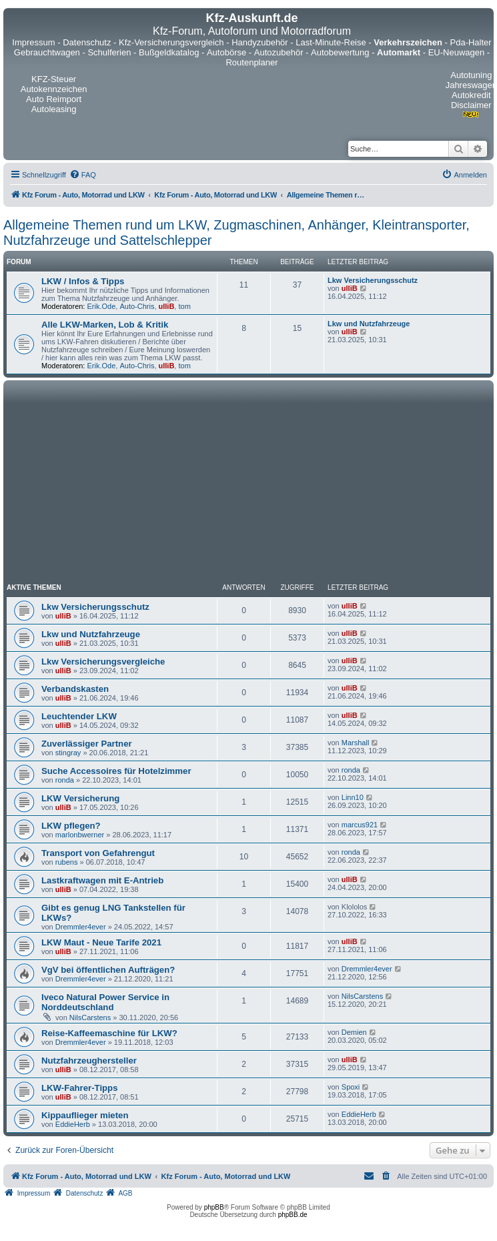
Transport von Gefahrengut (98, 853)
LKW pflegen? (71, 826)
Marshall (356, 743)
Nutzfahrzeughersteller (89, 1061)
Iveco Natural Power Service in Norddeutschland (105, 1002)
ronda (64, 780)
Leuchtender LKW (79, 716)
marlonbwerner (79, 835)
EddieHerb (72, 1124)
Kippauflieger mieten (84, 1115)
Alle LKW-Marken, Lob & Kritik (104, 325)
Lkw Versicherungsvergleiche (103, 662)
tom (184, 306)
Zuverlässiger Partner (86, 744)
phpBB (214, 1207)
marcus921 (360, 825)
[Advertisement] (248, 483)
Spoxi (351, 1087)
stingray (68, 753)
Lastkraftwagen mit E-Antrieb (102, 880)
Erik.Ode (101, 306)
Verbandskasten (75, 689)
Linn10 (353, 797)
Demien (354, 1032)
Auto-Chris (136, 306)
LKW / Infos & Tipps (82, 281)
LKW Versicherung (80, 798)
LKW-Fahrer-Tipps (79, 1088)
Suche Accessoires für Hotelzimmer (116, 771)
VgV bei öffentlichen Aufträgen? (108, 970)
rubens (66, 862)
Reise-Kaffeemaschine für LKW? (109, 1033)
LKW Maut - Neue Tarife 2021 (101, 942)
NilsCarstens (90, 1017)
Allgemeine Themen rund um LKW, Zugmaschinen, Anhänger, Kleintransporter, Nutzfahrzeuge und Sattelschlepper (236, 233)
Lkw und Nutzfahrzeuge (369, 324)
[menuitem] (82, 175)
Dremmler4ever (80, 927)
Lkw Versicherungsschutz (373, 280)
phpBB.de (293, 1214)
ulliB (167, 306)
